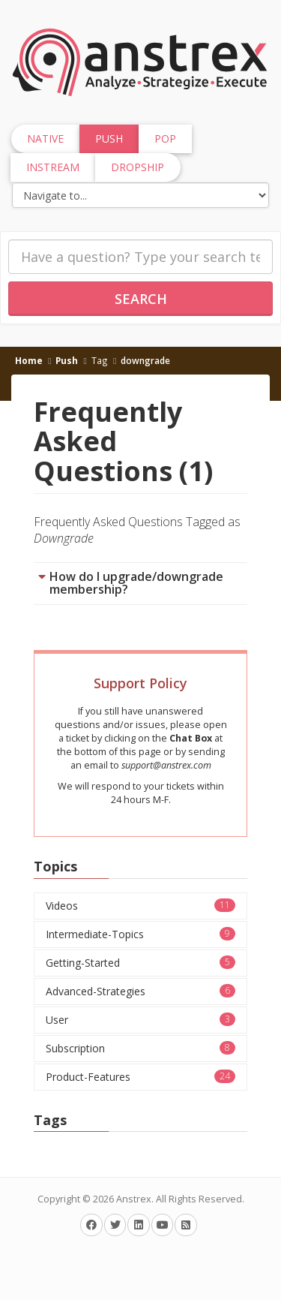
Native (45, 138)
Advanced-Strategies (140, 991)
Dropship (137, 167)
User (140, 1020)
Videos (140, 905)
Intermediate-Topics (140, 934)
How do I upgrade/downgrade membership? (136, 583)
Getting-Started (140, 962)
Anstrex (133, 1199)
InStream (52, 167)
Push (66, 360)
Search (141, 299)
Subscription (140, 1048)
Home (29, 360)
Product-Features (140, 1077)
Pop (165, 138)
